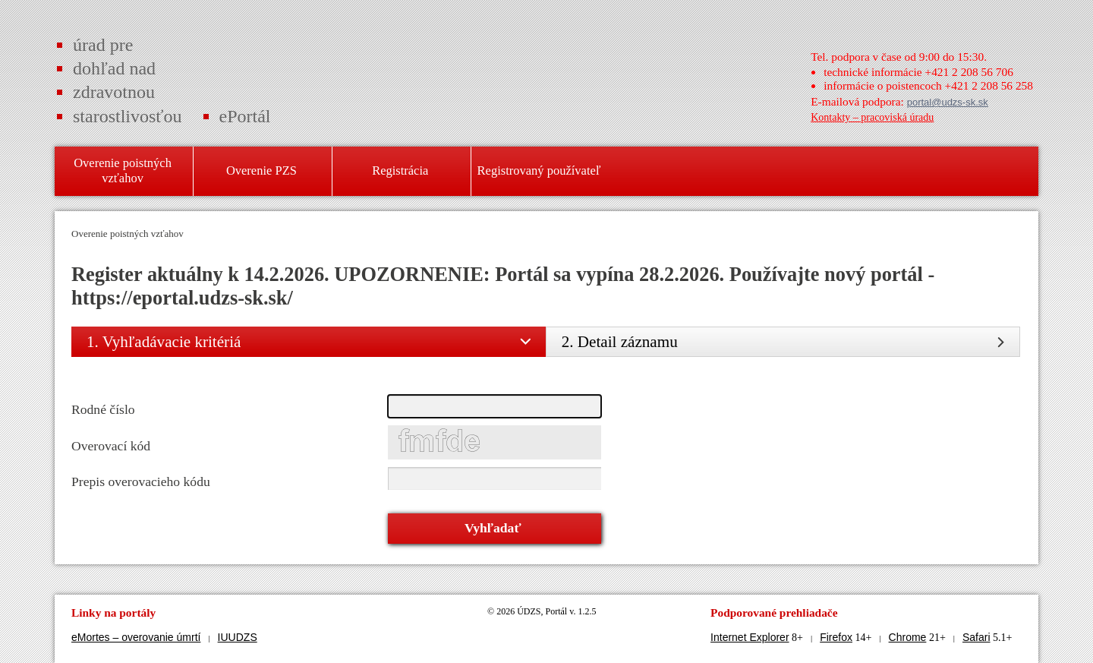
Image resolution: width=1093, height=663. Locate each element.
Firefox (836, 637)
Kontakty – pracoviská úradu (872, 117)
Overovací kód (110, 445)
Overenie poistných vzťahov (127, 233)
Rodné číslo (103, 409)
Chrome (908, 637)
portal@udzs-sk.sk (947, 102)
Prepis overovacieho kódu (140, 481)
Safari (976, 637)
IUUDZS (237, 637)
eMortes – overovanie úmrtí (135, 637)
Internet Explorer (749, 637)
